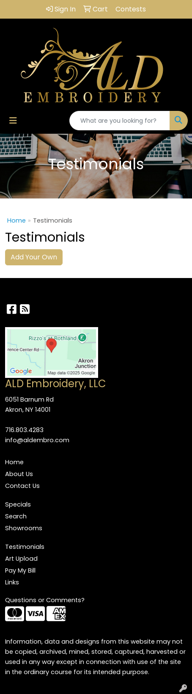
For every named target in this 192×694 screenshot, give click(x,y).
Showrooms (23, 528)
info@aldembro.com (37, 440)
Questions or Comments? (45, 600)
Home (16, 220)
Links (12, 582)
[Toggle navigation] (13, 121)
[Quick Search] (119, 120)
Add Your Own (34, 257)
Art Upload (21, 558)
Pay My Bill (20, 570)
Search (16, 516)
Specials (18, 504)
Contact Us (22, 486)
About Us (19, 474)
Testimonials (24, 547)
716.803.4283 (24, 430)
